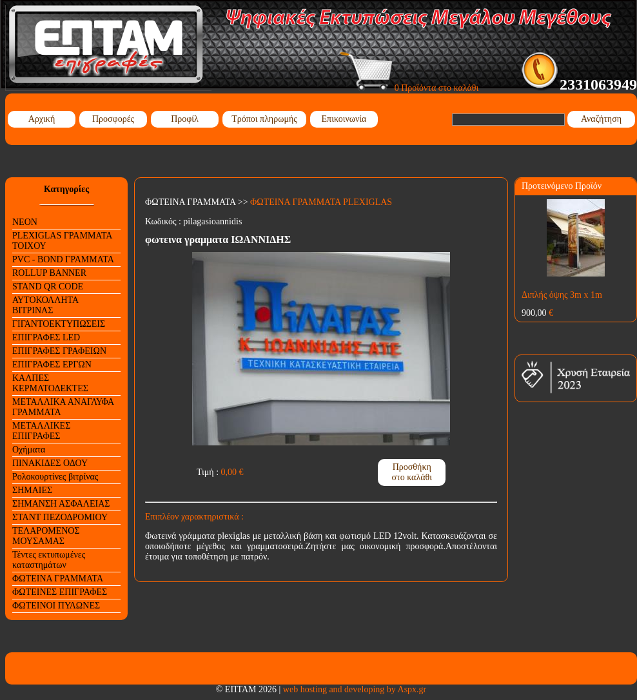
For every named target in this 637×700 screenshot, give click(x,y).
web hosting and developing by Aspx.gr (354, 689)
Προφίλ (185, 119)
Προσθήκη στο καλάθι (411, 472)
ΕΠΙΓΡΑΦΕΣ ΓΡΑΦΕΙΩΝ (59, 351)
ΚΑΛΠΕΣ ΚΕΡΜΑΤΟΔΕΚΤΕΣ (50, 383)
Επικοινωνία (344, 119)
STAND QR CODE (47, 286)
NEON (24, 222)
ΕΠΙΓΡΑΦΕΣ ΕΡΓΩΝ (52, 364)
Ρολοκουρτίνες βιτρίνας (55, 476)
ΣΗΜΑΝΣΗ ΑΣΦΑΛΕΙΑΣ (61, 504)
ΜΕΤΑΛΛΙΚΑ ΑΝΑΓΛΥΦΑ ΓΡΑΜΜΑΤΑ (63, 407)
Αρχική (41, 119)
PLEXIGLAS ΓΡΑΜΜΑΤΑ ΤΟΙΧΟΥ (62, 241)
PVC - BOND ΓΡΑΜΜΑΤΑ (63, 259)
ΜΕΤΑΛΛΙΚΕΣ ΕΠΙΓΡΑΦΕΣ (41, 431)
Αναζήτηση (601, 119)
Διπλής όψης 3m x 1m (562, 295)
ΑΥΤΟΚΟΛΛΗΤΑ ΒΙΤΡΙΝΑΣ (45, 305)
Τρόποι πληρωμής (264, 119)
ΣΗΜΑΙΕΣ (32, 490)
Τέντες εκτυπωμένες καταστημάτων (48, 560)
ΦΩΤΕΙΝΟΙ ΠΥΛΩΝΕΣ (56, 605)
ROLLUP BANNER (49, 273)
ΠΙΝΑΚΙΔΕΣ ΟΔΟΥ (50, 463)
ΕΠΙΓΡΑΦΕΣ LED (46, 337)
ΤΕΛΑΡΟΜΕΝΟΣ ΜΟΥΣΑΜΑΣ (46, 536)
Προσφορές (113, 119)
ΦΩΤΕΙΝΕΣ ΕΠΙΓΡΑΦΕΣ (59, 592)
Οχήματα (28, 449)
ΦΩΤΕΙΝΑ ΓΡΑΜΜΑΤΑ (57, 578)
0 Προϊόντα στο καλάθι (409, 88)
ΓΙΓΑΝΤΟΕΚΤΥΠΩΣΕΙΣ (58, 324)
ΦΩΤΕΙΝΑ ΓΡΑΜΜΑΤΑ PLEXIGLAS (321, 202)
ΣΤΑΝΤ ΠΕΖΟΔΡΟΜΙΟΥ (60, 517)
